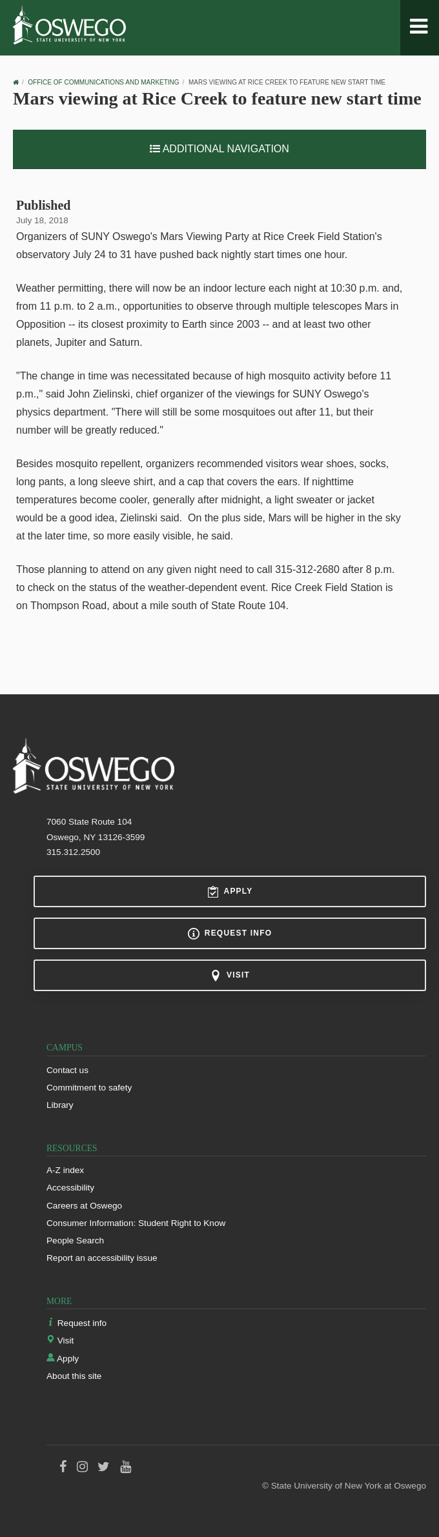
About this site (73, 1376)
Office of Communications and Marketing (103, 82)
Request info (230, 933)
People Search (75, 1240)
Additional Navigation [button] (219, 148)
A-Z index (65, 1170)
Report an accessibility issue (102, 1258)
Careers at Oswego (84, 1206)
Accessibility (70, 1187)
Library (60, 1105)
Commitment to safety (89, 1087)
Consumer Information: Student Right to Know (135, 1223)
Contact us (67, 1070)
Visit (230, 975)
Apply (230, 892)
